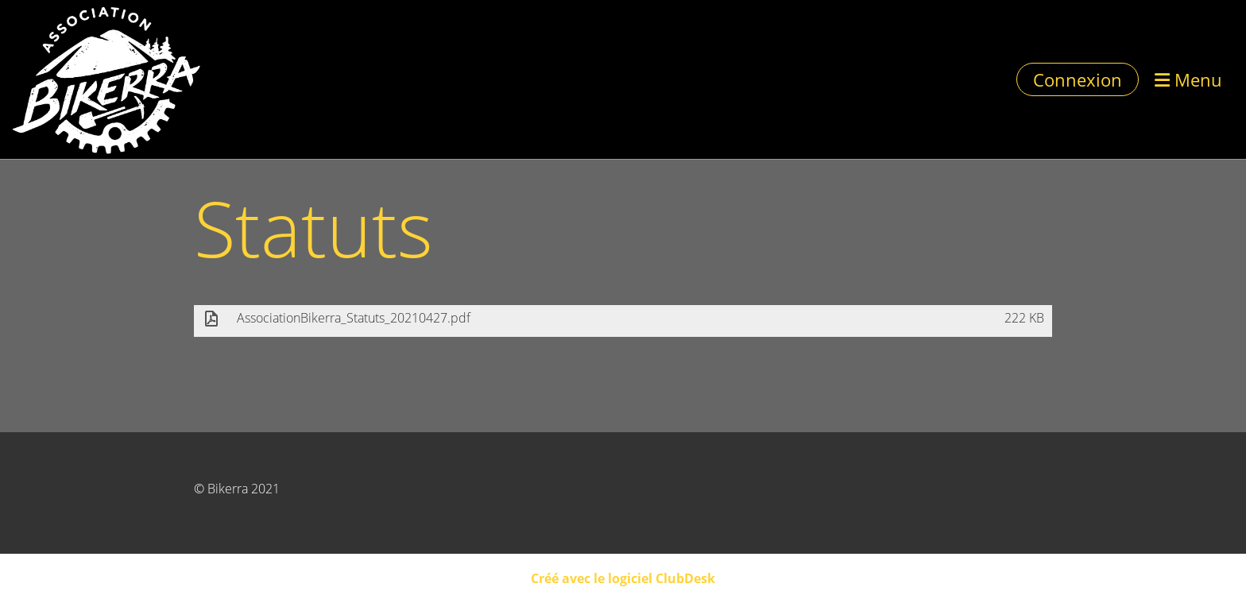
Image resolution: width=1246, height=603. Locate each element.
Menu (1188, 79)
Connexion (1077, 79)
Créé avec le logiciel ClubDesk (623, 578)
